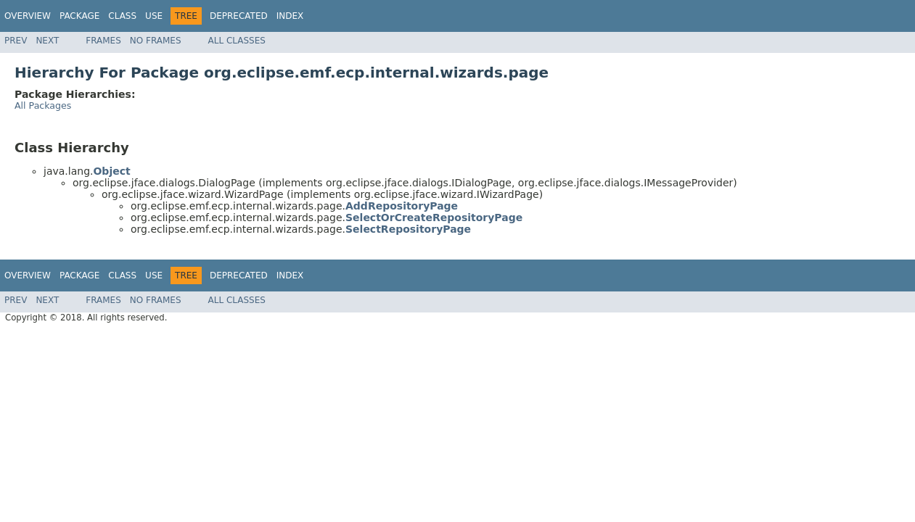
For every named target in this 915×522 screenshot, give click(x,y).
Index (290, 16)
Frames (103, 41)
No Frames (155, 41)
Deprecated (239, 16)
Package (79, 16)
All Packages (43, 105)
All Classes (237, 41)
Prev (15, 41)
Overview (27, 16)
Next (47, 41)
